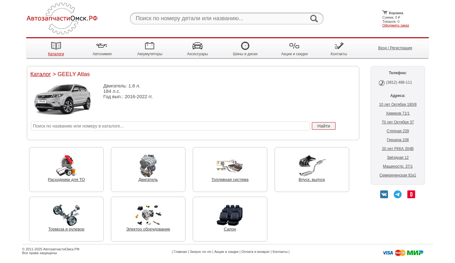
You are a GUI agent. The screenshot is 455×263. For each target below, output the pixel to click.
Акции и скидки (226, 252)
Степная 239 (398, 131)
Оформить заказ (395, 25)
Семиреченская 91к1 (397, 175)
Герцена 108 (398, 140)
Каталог (40, 74)
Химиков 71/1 (398, 113)
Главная (180, 252)
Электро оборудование (148, 227)
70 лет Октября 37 (398, 122)
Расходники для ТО (66, 177)
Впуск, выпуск (311, 177)
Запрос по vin (201, 252)
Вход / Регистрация (395, 48)
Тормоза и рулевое (66, 227)
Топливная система (229, 177)
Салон (230, 227)
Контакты (280, 252)
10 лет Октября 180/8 (398, 104)
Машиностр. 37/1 (398, 166)
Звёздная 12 (398, 157)
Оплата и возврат (255, 252)
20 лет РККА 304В (398, 148)
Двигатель (148, 177)
